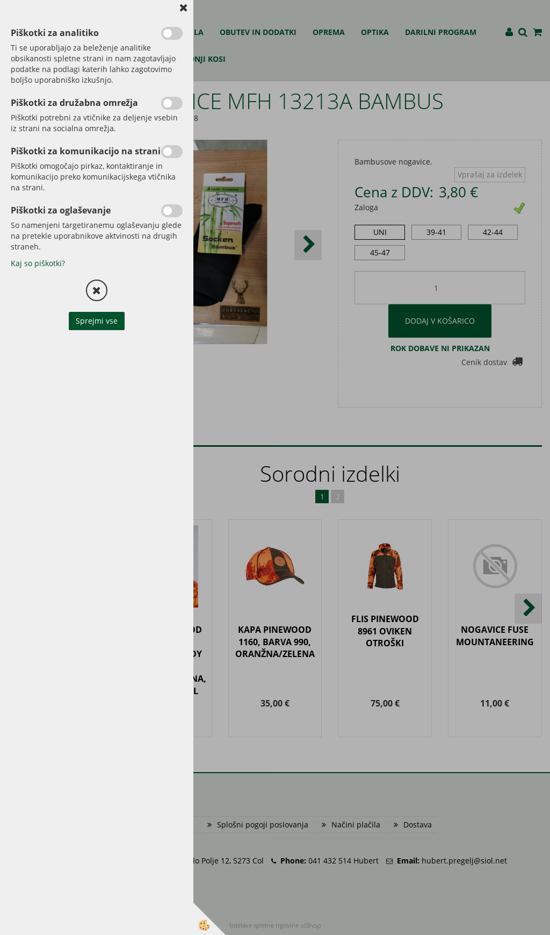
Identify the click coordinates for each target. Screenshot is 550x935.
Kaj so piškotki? (38, 263)
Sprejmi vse (97, 321)
